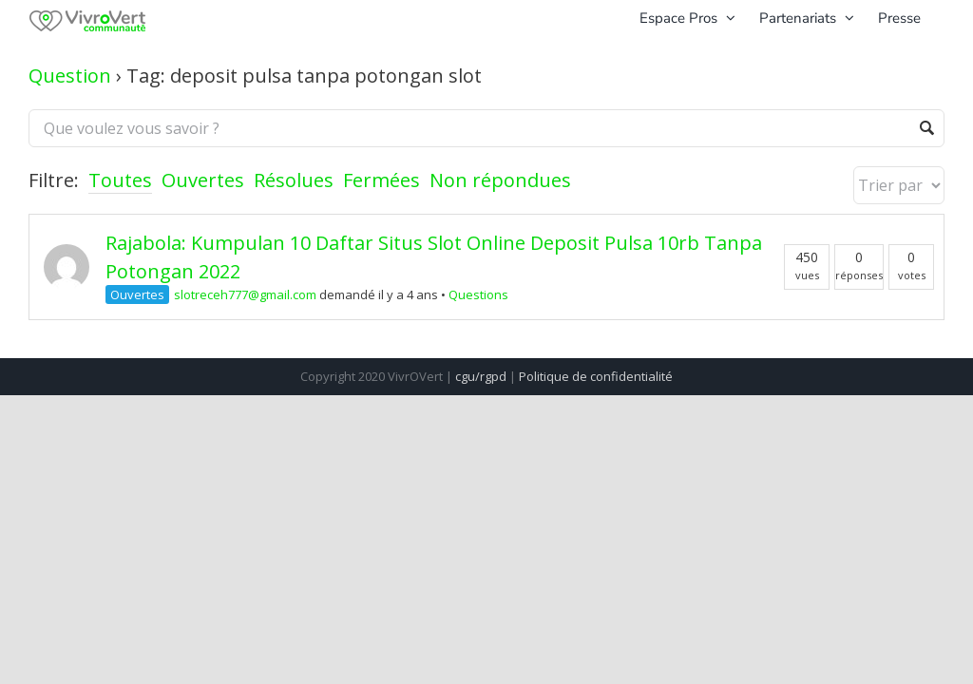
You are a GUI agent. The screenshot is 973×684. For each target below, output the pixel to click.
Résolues (294, 180)
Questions (478, 294)
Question (70, 75)
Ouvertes (203, 180)
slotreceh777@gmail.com (245, 294)
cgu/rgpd (480, 376)
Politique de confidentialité (596, 376)
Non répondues (500, 180)
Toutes (120, 180)
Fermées (381, 180)
